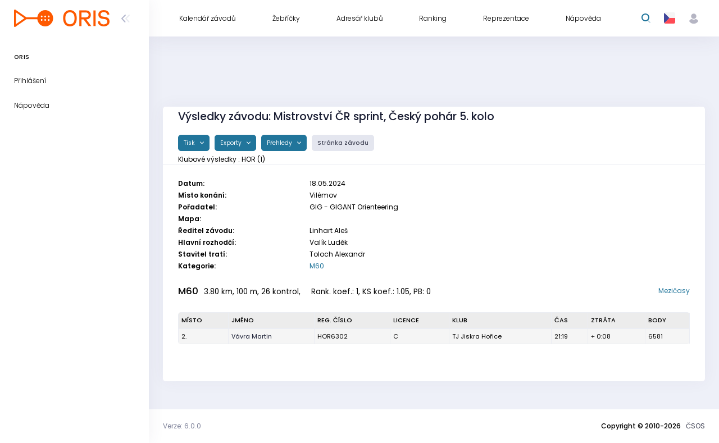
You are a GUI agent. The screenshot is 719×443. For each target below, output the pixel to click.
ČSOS (695, 426)
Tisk (190, 143)
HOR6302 (332, 336)
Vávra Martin (251, 336)
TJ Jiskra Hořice (477, 336)
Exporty (231, 143)
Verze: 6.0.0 (182, 426)
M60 (317, 266)
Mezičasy (674, 290)
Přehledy (280, 143)
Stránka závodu (342, 143)
